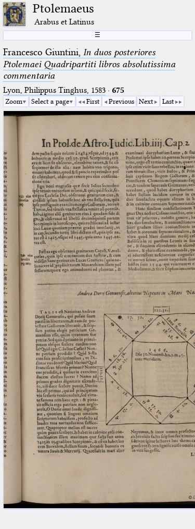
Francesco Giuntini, (89, 63)
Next (146, 101)
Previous (121, 101)
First (92, 101)
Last (168, 101)
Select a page (50, 101)
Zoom (13, 101)
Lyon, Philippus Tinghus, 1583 (54, 90)
